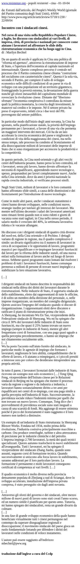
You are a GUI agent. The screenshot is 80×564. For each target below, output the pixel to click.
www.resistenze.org (14, 3)
